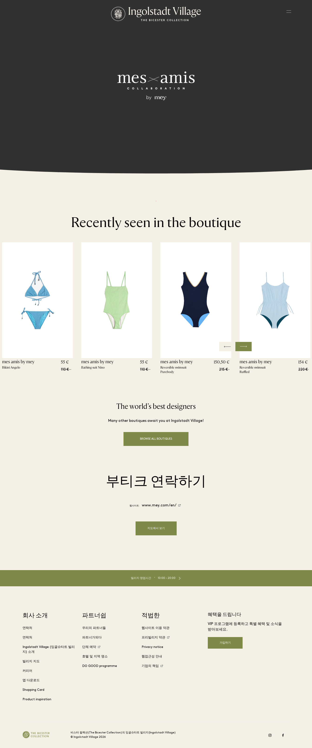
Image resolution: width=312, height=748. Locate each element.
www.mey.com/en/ (159, 505)
